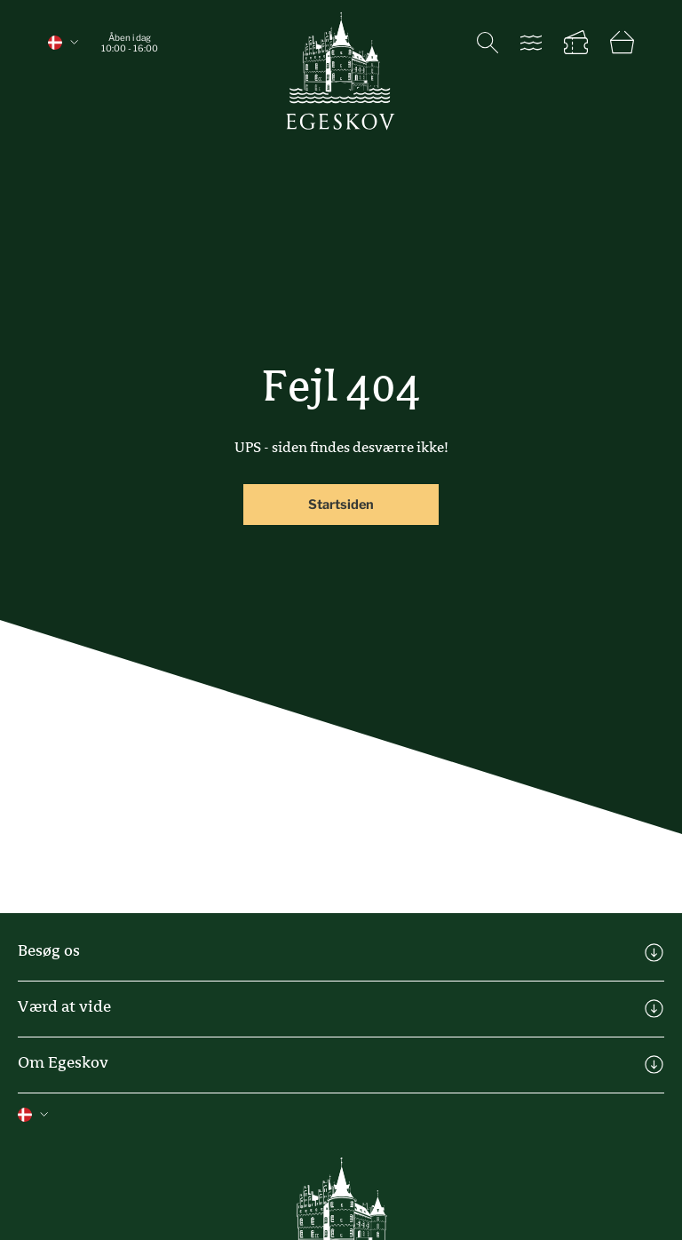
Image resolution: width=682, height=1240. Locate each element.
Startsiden (341, 505)
